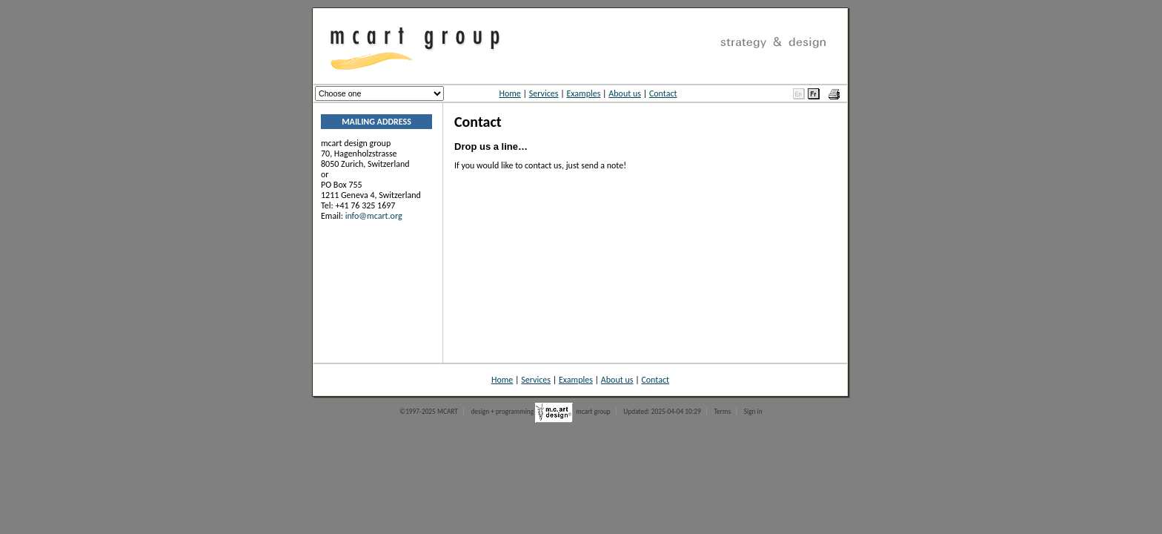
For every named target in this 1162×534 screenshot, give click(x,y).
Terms (722, 411)
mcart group (593, 411)
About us (624, 93)
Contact (663, 93)
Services (544, 93)
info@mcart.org (373, 216)
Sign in (753, 411)
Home (509, 93)
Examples (583, 93)
